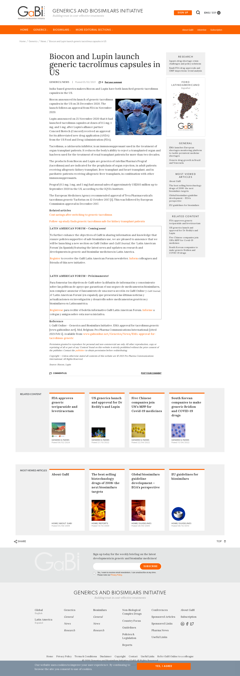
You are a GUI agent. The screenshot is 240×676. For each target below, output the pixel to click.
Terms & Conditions (86, 657)
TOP (221, 541)
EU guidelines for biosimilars (184, 205)
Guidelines (129, 628)
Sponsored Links (161, 624)
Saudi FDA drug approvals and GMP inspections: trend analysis (185, 70)
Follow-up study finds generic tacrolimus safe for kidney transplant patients (97, 221)
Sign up (183, 13)
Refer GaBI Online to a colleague (175, 657)
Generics (40, 30)
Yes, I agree (163, 666)
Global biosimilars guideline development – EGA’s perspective (183, 198)
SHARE (20, 542)
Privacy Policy (116, 576)
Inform (133, 259)
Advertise (201, 30)
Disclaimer (106, 657)
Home (24, 30)
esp (214, 12)
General (68, 617)
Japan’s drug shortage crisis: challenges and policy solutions (185, 63)
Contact (133, 657)
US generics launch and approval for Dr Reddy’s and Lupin (183, 231)
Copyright (120, 657)
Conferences (159, 610)
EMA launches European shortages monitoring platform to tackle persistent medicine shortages (185, 152)
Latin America (47, 621)
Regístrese (56, 310)
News (43, 42)
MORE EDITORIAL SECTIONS (94, 30)
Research (69, 631)
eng (206, 12)
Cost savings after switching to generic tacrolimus (80, 215)
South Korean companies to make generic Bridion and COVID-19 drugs (183, 250)
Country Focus (131, 621)
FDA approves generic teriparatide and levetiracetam (184, 222)
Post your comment (113, 83)
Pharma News (160, 631)
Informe (147, 310)
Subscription (216, 30)
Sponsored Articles (163, 617)
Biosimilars (62, 30)
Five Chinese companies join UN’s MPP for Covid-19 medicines (183, 241)
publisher (80, 350)
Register (55, 259)
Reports (127, 645)
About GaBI (187, 30)
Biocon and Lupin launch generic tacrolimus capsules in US (77, 42)
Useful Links (159, 637)
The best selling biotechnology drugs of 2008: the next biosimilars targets (185, 189)
